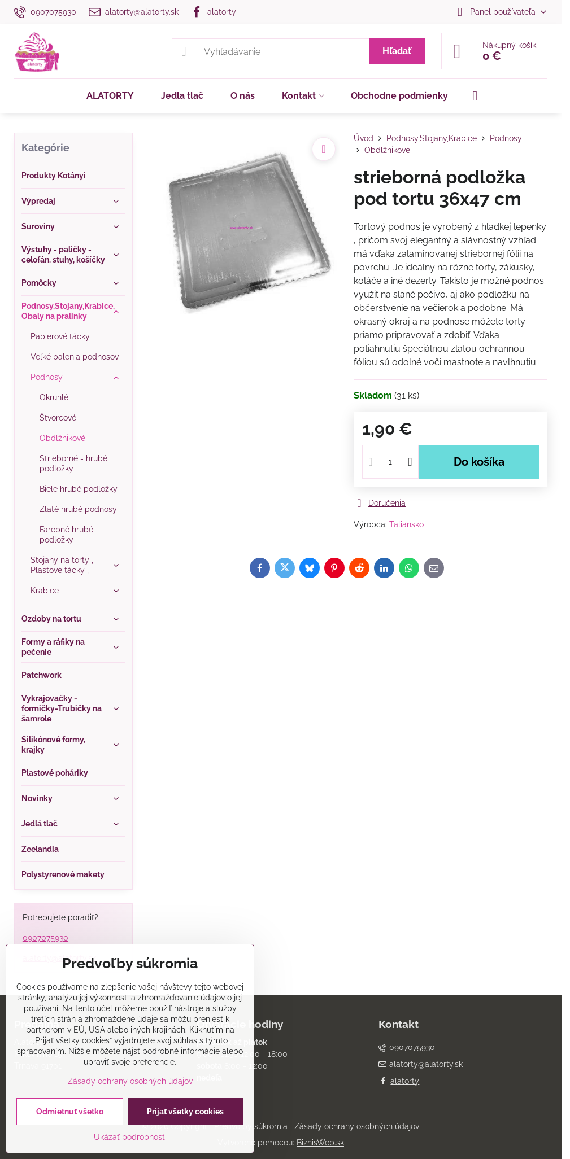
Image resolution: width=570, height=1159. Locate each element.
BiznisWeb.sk (320, 1142)
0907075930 (45, 937)
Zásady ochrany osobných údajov (356, 1126)
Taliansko (406, 524)
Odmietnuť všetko (69, 1111)
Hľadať (396, 51)
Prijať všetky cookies (185, 1111)
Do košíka (479, 462)
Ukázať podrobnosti (130, 1136)
